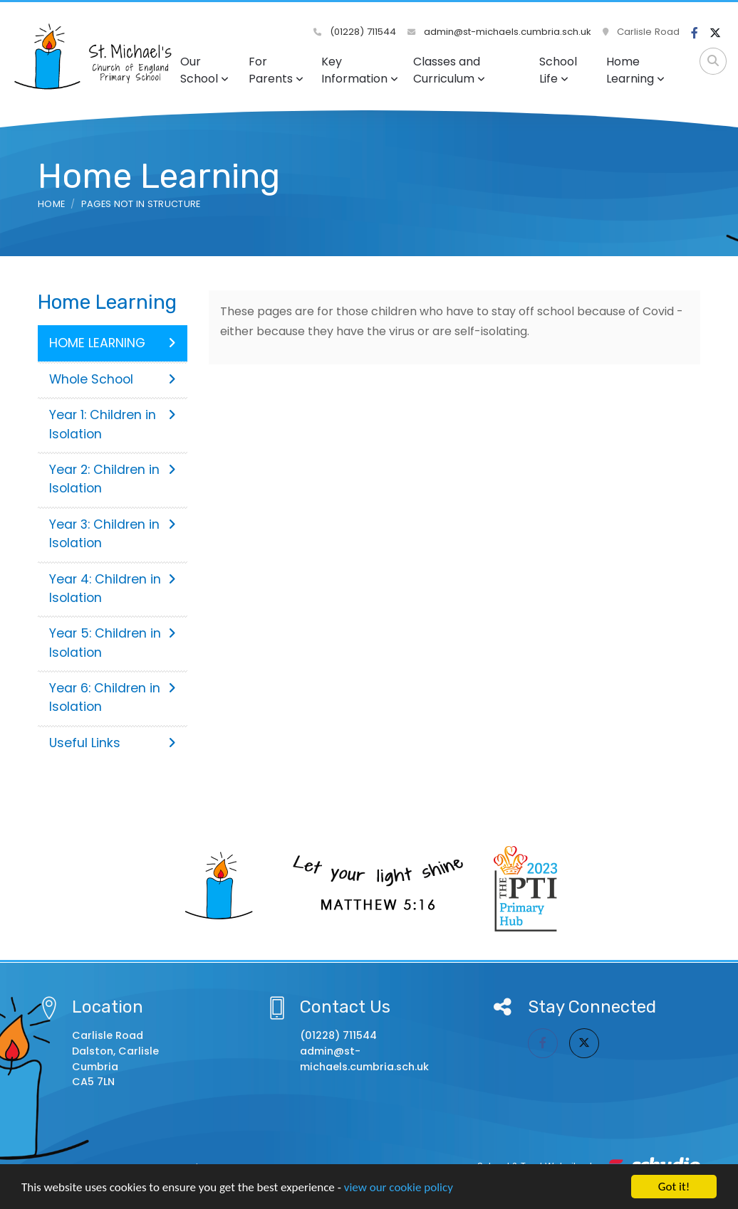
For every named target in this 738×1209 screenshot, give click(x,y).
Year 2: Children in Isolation (112, 479)
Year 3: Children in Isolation (112, 533)
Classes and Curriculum (449, 70)
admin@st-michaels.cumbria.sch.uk (499, 31)
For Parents (276, 70)
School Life (558, 70)
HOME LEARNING (112, 343)
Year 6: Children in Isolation (112, 697)
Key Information (359, 70)
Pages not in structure (141, 204)
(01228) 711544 (354, 31)
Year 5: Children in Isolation (112, 642)
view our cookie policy (398, 1188)
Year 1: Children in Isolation (112, 424)
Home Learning (635, 70)
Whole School (112, 379)
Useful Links (112, 742)
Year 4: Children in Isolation (112, 588)
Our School (204, 70)
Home (51, 204)
